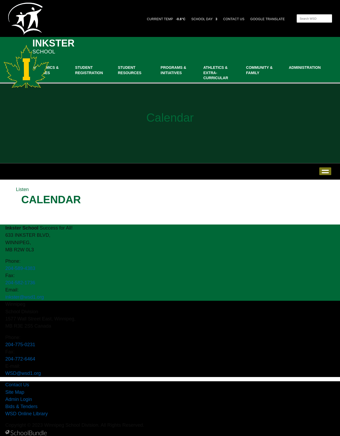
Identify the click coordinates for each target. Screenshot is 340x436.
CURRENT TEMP (166, 19)
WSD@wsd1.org (23, 373)
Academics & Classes (45, 70)
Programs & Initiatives (173, 70)
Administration (305, 67)
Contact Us (17, 384)
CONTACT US (233, 19)
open (325, 171)
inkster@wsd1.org (24, 297)
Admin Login (18, 399)
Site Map (14, 392)
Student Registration (89, 70)
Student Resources (130, 70)
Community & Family (259, 70)
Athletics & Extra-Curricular (215, 72)
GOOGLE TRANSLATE (268, 19)
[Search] (310, 18)
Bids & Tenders (21, 406)
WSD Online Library (26, 413)
